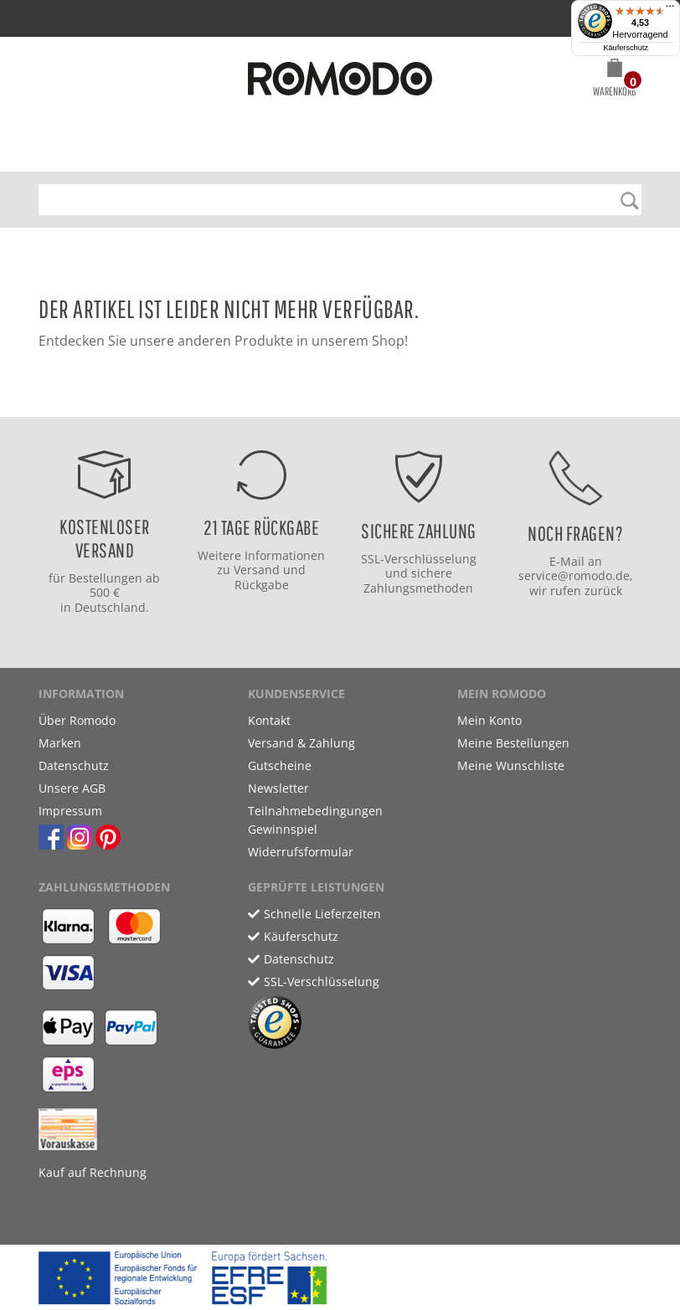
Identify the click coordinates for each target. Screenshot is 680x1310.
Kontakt (269, 720)
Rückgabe (261, 585)
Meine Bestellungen (513, 743)
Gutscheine (280, 765)
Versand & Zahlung (301, 743)
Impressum (70, 811)
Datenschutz (74, 765)
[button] (614, 80)
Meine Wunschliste (510, 765)
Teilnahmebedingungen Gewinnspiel (315, 820)
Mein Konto (489, 720)
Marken (60, 743)
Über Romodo (77, 720)
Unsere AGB (72, 788)
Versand (257, 570)
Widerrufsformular (300, 852)
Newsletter (278, 788)
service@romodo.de (574, 575)
